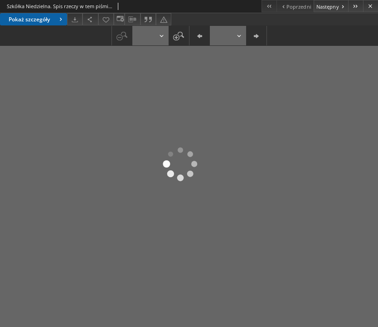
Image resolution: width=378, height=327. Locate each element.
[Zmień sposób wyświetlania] (119, 19)
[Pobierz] (74, 19)
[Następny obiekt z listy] (331, 6)
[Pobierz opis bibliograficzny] (132, 19)
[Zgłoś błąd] (163, 19)
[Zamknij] (370, 6)
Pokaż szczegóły (36, 19)
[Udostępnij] (90, 19)
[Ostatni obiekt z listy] (355, 6)
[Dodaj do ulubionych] (106, 19)
